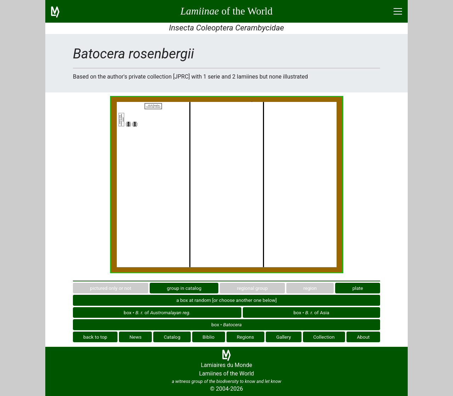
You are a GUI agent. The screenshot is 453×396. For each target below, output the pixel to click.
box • (226, 324)
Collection (324, 337)
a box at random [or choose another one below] (226, 300)
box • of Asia (311, 312)
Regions (245, 337)
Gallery (283, 337)
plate (357, 288)
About (363, 337)
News (136, 337)
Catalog (172, 337)
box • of (157, 312)
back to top (95, 337)
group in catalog (184, 288)
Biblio (208, 337)
